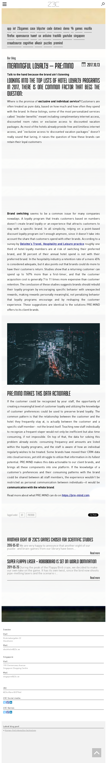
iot (22, 515)
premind (31, 515)
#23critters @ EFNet (12, 692)
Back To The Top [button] (96, 752)
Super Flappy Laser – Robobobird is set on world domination (52, 561)
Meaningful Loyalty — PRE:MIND (40, 66)
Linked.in (11, 702)
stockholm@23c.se (11, 649)
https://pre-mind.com (76, 495)
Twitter (4, 702)
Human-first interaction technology (20, 730)
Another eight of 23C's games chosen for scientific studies (50, 539)
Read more (95, 553)
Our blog (11, 58)
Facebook (7, 702)
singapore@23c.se (11, 677)
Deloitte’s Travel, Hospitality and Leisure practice (52, 244)
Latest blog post (11, 727)
